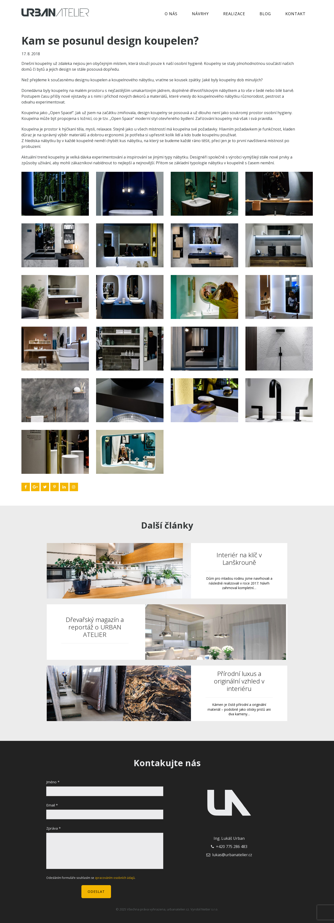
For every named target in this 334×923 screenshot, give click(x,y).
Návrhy (200, 13)
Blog (265, 13)
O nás (171, 13)
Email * (52, 805)
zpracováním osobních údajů (115, 878)
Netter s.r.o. (209, 909)
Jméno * (52, 781)
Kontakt (295, 13)
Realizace (234, 13)
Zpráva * (53, 828)
